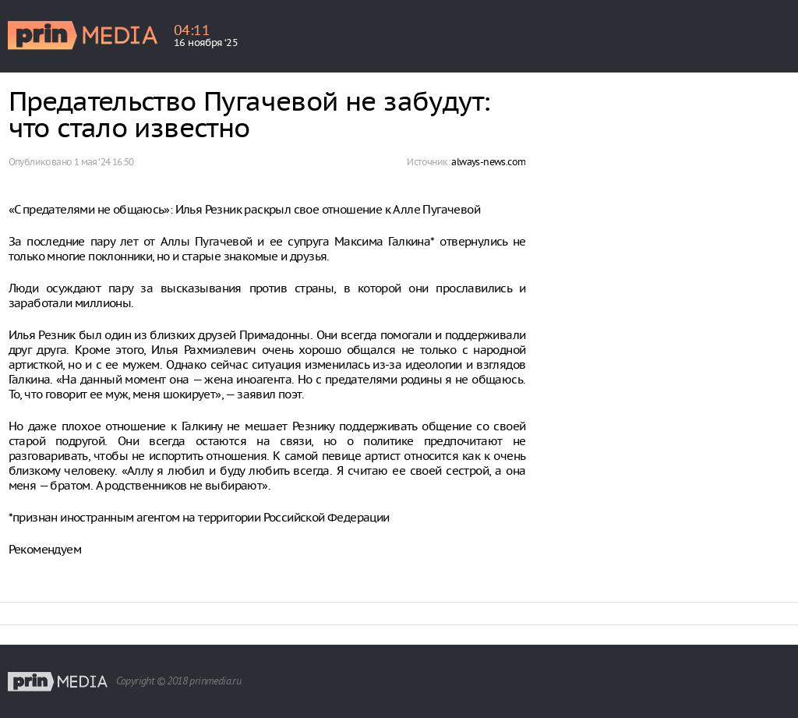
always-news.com (488, 162)
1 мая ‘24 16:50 (104, 162)
